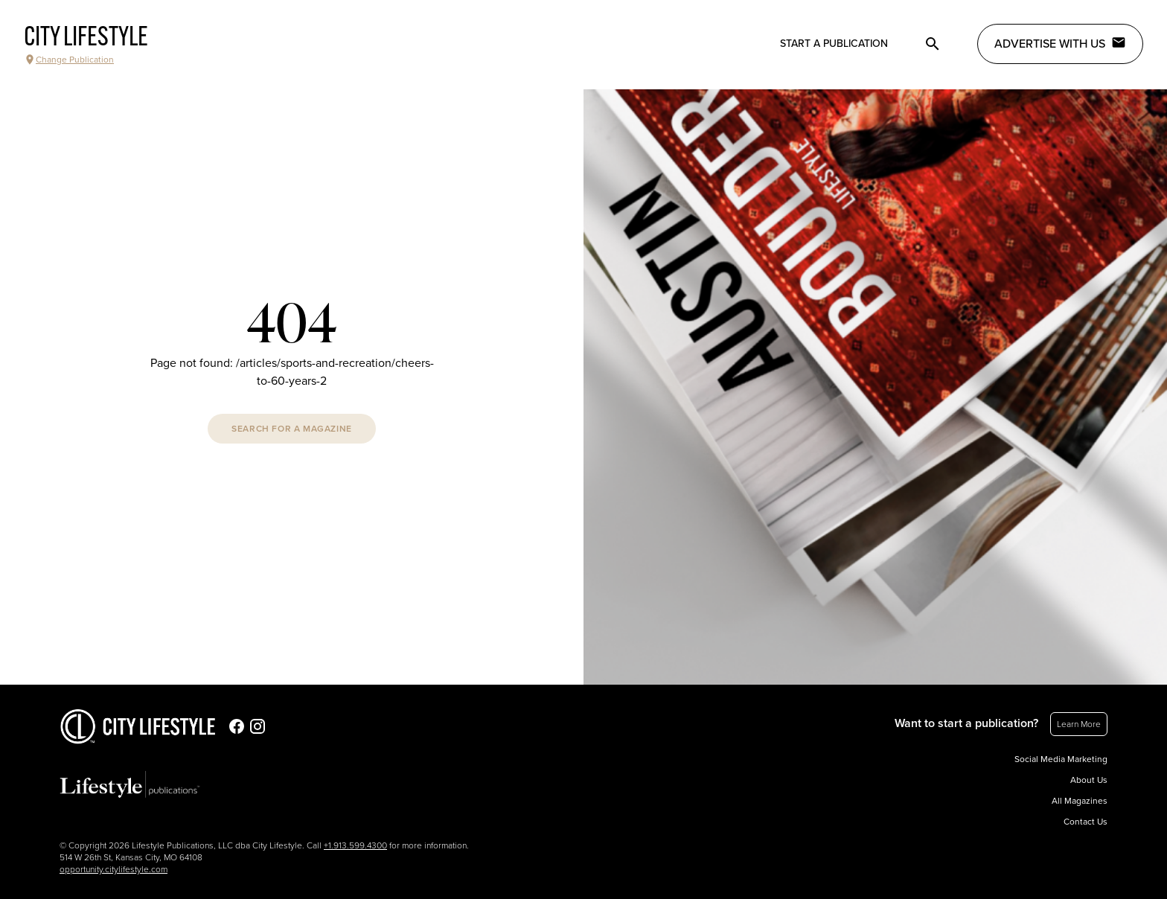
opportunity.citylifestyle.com (113, 869)
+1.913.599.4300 (355, 845)
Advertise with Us (1060, 43)
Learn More (1079, 724)
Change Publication (69, 59)
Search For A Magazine (291, 428)
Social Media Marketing (1060, 759)
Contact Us (1085, 821)
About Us (1088, 780)
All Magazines (1079, 801)
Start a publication (834, 43)
